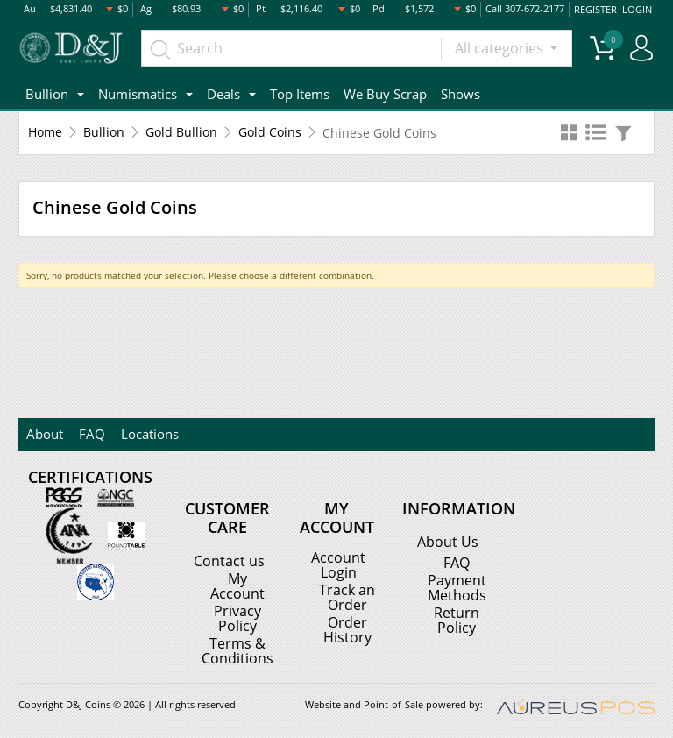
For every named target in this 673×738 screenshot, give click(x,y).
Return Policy (456, 618)
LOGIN (637, 8)
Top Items (299, 93)
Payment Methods (457, 587)
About (43, 433)
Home (45, 132)
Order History (347, 626)
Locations (145, 433)
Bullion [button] (46, 93)
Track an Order (347, 595)
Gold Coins (269, 132)
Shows (460, 93)
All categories (501, 48)
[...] (292, 48)
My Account (237, 584)
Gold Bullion (181, 132)
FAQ (89, 433)
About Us (447, 541)
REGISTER (596, 8)
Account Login (338, 563)
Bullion (103, 132)
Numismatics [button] (137, 93)
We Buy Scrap (385, 93)
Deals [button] (223, 93)
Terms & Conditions (237, 647)
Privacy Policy (237, 616)
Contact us (229, 560)
